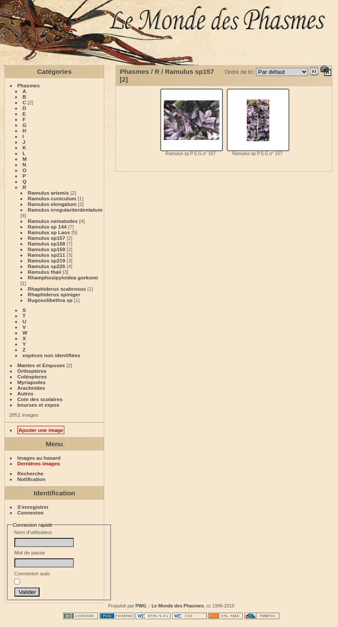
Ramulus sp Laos (49, 232)
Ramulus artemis (48, 193)
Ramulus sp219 (46, 260)
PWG (141, 605)
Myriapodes (31, 382)
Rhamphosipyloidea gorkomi (63, 277)
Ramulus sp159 (46, 249)
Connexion (30, 512)
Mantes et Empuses (41, 365)
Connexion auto (32, 578)
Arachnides (31, 388)
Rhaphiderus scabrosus (57, 289)
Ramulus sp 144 (47, 226)
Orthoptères (31, 371)
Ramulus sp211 (46, 255)
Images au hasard (38, 458)
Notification (31, 479)
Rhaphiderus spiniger (54, 294)
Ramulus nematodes (53, 221)
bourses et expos (38, 405)
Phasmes (28, 85)
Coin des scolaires (40, 399)
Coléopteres (32, 376)
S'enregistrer (33, 507)
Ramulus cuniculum (52, 198)
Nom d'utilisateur (44, 538)
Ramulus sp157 (46, 238)
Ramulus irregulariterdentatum (65, 209)
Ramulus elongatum (52, 204)
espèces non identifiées (51, 355)
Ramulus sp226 (46, 266)
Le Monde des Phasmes (178, 605)
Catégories (54, 71)
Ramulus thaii (44, 272)
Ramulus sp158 (46, 243)
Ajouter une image (41, 430)
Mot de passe (44, 558)
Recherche (30, 473)
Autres (25, 393)
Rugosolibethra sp (50, 300)
